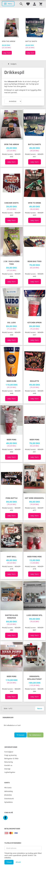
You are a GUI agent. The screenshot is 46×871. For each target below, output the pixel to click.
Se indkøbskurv (35, 735)
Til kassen (20, 735)
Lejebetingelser (9, 772)
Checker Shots (11, 202)
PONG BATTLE (11, 498)
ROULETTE (34, 381)
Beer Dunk (11, 381)
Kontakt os (8, 765)
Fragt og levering (10, 755)
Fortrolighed (8, 752)
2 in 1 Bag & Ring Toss (11, 262)
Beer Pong (11, 676)
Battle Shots (31, 41)
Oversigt (7, 769)
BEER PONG (11, 439)
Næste (39, 708)
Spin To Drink (34, 202)
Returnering (8, 762)
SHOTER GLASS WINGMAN (11, 616)
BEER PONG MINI (34, 556)
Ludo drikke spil (34, 615)
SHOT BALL (11, 556)
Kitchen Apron (34, 322)
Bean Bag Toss (34, 261)
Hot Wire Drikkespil (34, 498)
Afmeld (18, 862)
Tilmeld (9, 862)
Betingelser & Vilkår (11, 758)
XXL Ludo (11, 322)
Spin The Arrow (8, 41)
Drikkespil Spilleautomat (34, 677)
